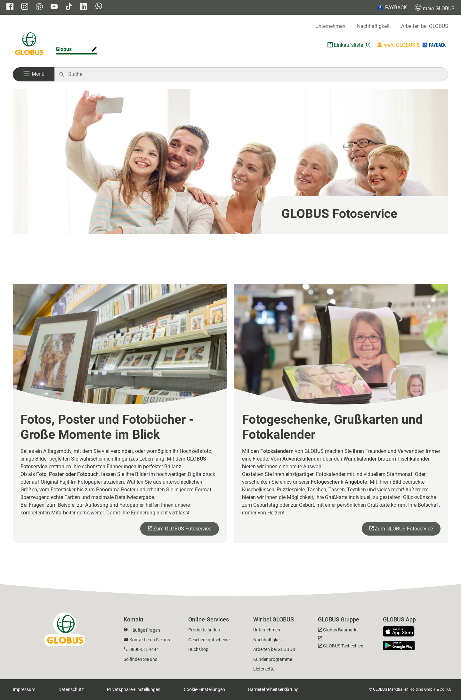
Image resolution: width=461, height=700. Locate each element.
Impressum (24, 689)
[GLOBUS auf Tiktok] (68, 7)
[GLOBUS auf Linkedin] (83, 7)
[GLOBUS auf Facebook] (9, 7)
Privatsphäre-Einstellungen (133, 689)
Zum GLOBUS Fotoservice (182, 529)
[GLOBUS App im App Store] (401, 632)
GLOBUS (435, 8)
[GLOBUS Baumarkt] (338, 631)
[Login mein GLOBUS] (412, 45)
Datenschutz (71, 689)
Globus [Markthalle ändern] (64, 49)
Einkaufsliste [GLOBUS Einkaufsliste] (348, 45)
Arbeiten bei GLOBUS (424, 26)
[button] (34, 74)
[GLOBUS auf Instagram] (24, 7)
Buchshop (198, 649)
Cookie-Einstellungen (204, 689)
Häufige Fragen (144, 630)
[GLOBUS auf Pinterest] (39, 7)
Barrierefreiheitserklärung (273, 689)
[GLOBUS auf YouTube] (54, 7)
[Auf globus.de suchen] (255, 74)
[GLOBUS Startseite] (29, 45)
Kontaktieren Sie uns (149, 639)
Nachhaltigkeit (373, 26)
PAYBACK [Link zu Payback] (391, 7)
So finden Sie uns (140, 659)
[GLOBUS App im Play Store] (399, 646)
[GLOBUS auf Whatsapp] (99, 6)
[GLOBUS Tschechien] (340, 644)
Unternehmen (330, 26)
